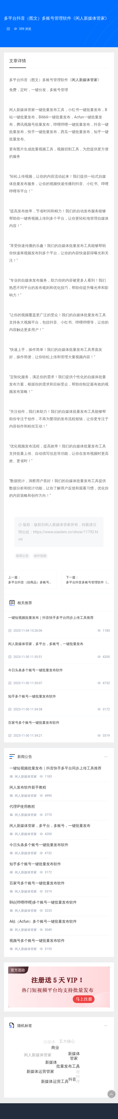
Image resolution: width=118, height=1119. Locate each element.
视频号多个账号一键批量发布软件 (37, 940)
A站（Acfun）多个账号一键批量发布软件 (43, 921)
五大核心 (67, 1042)
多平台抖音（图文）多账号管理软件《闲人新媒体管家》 (56, 18)
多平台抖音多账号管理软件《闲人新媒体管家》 (88, 582)
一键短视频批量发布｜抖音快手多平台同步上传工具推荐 (51, 618)
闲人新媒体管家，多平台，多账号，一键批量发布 (45, 644)
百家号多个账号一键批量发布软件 (33, 723)
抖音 (72, 1079)
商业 (55, 1050)
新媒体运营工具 (55, 1082)
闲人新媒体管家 (85, 80)
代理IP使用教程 (22, 806)
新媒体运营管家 (40, 1072)
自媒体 (49, 1042)
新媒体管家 (74, 1057)
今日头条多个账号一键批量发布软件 (35, 670)
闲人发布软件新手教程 (27, 787)
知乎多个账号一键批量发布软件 (32, 696)
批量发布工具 (68, 1068)
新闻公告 (22, 556)
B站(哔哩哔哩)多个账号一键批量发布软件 (43, 902)
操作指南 (40, 556)
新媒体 (51, 1064)
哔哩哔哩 (78, 1073)
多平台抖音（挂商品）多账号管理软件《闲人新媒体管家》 (30, 582)
